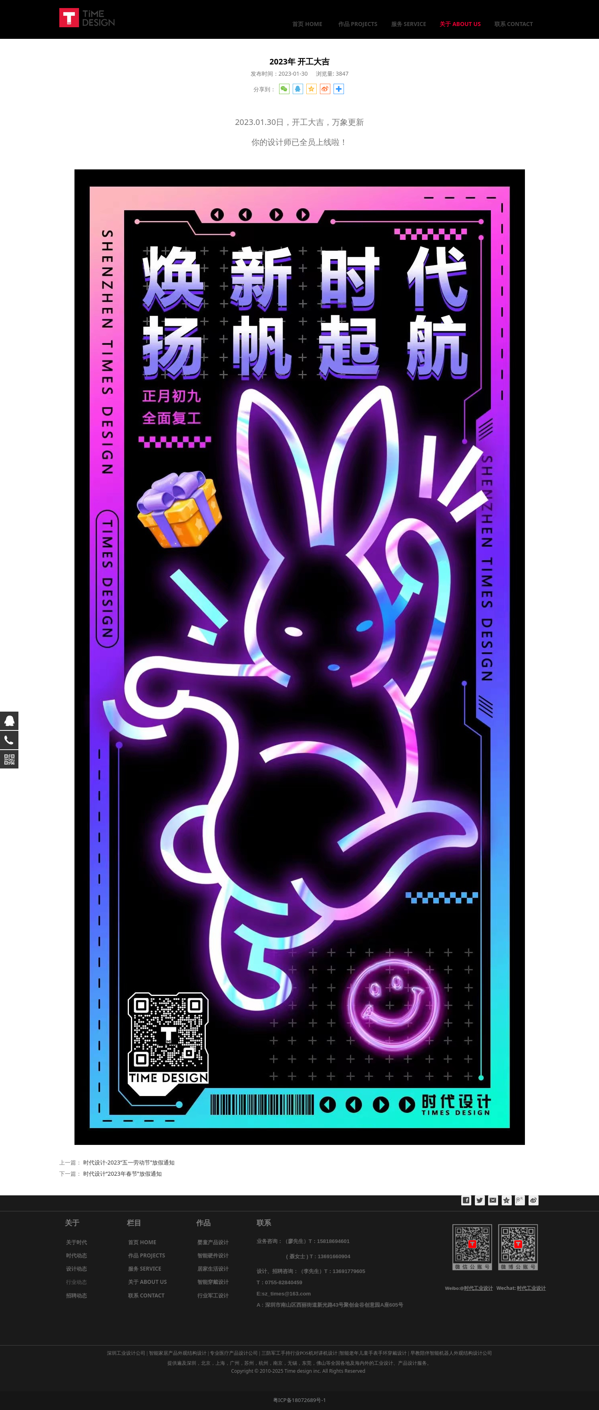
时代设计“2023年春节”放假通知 (122, 1173)
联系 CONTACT (513, 24)
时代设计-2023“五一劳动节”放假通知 (129, 1162)
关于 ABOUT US (460, 24)
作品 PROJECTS (358, 24)
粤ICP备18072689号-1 (299, 1400)
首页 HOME (307, 24)
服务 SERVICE (408, 24)
